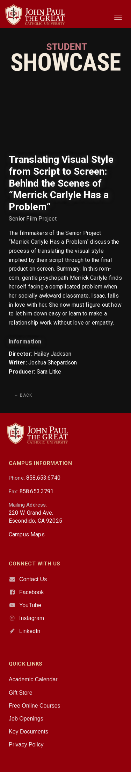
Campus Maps (27, 534)
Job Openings (26, 719)
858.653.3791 (37, 491)
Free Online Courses (34, 706)
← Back (23, 395)
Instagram (31, 618)
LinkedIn (30, 631)
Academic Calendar (33, 679)
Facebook (31, 592)
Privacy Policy (26, 744)
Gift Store (20, 693)
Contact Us (33, 579)
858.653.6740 (43, 477)
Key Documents (28, 732)
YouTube (30, 605)
